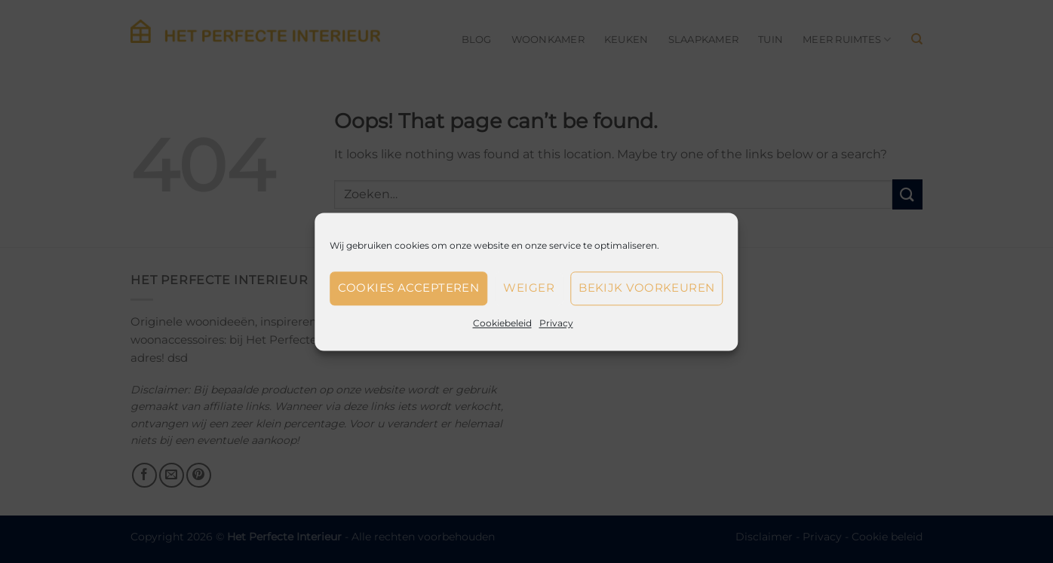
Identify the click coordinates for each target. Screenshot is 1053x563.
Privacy (556, 323)
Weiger (528, 287)
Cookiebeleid (502, 323)
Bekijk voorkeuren (647, 287)
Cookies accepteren (408, 287)
